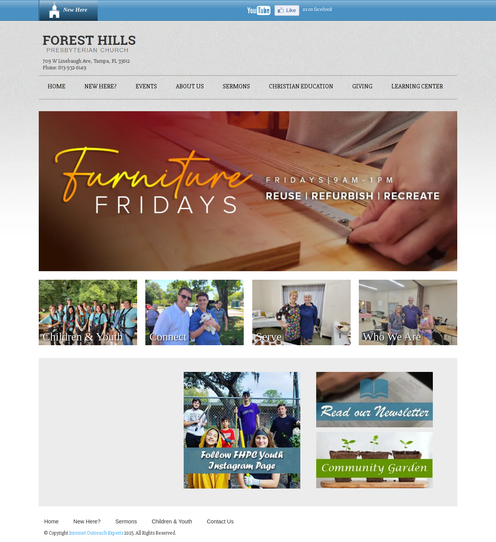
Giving (362, 87)
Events (146, 87)
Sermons (236, 87)
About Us (190, 87)
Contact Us (220, 521)
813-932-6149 (72, 67)
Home (56, 87)
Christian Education (301, 87)
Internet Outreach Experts (96, 533)
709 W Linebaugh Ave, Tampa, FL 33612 (86, 61)
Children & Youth (172, 521)
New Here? (100, 87)
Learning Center (417, 87)
